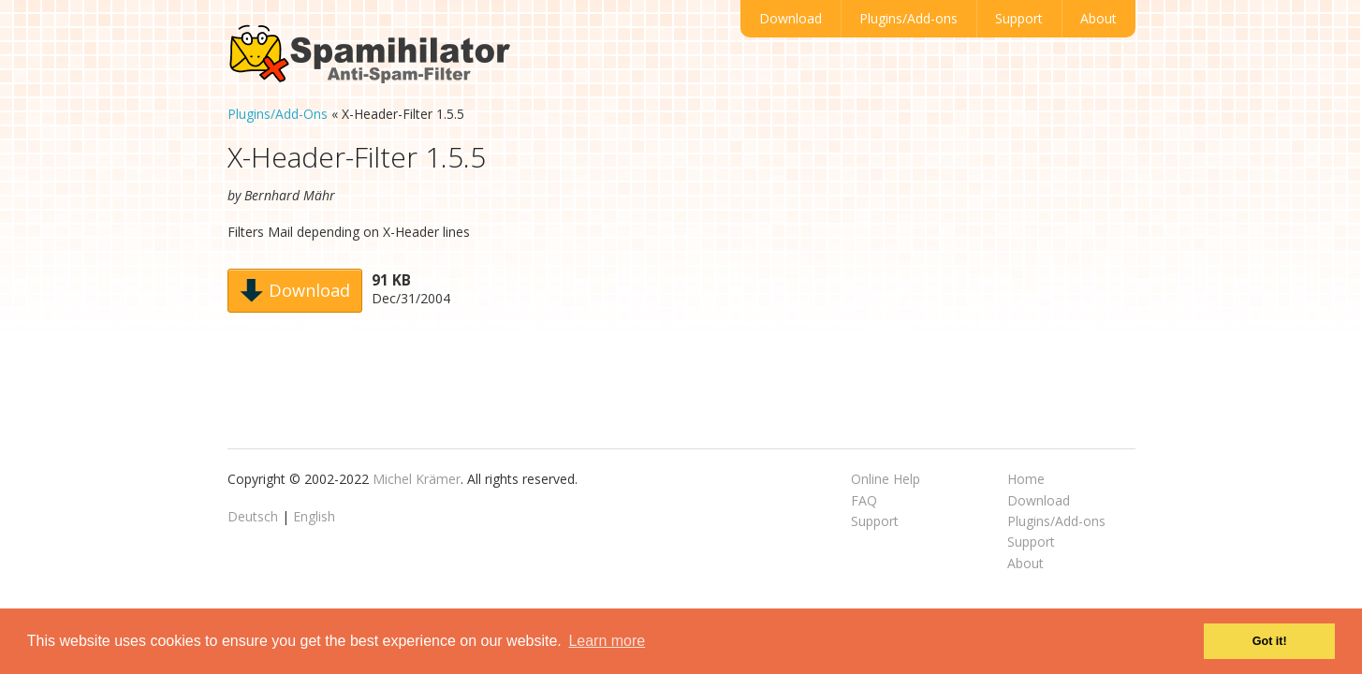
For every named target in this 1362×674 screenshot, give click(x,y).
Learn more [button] (606, 641)
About (1098, 18)
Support (1019, 18)
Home (1026, 479)
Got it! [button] (1269, 641)
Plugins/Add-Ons (277, 114)
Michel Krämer (417, 479)
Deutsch (252, 516)
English (314, 516)
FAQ (864, 500)
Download (790, 18)
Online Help (885, 479)
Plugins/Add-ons (908, 18)
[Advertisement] (991, 309)
